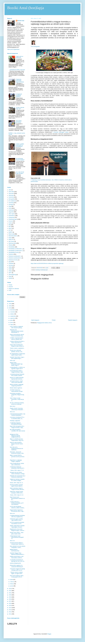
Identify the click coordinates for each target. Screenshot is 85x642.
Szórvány (11, 265)
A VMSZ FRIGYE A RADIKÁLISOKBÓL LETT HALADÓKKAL (17, 503)
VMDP (10, 269)
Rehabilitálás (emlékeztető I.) (16, 248)
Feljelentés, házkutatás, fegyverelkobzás (20, 81)
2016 (10, 603)
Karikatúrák (11, 217)
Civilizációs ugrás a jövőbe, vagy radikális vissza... (16, 519)
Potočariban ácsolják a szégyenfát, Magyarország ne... (17, 395)
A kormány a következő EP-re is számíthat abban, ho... (17, 418)
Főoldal (53, 320)
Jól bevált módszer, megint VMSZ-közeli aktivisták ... (16, 381)
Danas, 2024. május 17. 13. (17, 470)
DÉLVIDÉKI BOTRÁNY (19, 121)
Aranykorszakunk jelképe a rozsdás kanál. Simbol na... (17, 543)
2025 (10, 305)
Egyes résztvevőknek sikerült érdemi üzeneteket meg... (17, 335)
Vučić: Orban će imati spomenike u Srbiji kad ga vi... (17, 399)
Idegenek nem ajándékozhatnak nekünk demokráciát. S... (16, 331)
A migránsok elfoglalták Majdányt (19, 95)
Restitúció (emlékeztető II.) (15, 258)
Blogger (49, 634)
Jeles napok (11, 213)
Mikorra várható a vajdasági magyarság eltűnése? (16, 385)
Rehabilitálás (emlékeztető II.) (16, 250)
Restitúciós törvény (13, 260)
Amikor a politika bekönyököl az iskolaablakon (20, 145)
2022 (10, 590)
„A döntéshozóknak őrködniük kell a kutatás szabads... (17, 375)
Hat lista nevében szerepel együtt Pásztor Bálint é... (16, 485)
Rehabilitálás (12, 247)
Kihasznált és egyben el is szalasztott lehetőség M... (17, 566)
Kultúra (10, 223)
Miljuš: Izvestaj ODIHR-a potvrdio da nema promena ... (17, 457)
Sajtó (10, 261)
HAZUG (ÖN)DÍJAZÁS (15, 563)
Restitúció (11, 254)
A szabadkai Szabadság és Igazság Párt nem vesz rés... (17, 560)
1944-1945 (11, 191)
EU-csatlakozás (12, 201)
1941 (10, 189)
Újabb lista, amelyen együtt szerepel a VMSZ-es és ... (17, 492)
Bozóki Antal (21, 20)
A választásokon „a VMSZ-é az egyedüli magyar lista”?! (17, 368)
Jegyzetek (11, 212)
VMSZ (10, 271)
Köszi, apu (12, 360)
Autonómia (11, 197)
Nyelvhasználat (12, 243)
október (12, 314)
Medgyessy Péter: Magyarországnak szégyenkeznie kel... (15, 436)
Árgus (10, 276)
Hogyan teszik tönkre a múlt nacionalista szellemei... (16, 557)
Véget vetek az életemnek (19, 57)
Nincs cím (12, 411)
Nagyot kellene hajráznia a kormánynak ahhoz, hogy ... (17, 510)
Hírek (10, 208)
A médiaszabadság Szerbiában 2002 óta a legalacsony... (17, 516)
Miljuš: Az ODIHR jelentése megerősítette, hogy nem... (17, 439)
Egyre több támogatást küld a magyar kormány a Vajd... (17, 427)
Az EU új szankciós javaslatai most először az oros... (17, 523)
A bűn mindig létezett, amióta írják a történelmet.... (17, 464)
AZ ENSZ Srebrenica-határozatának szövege (16, 390)
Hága (10, 206)
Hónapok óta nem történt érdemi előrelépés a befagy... (17, 473)
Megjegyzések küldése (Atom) (44, 322)
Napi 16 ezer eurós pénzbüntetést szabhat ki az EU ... (17, 498)
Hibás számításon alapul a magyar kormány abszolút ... (17, 489)
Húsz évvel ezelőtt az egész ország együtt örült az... (16, 576)
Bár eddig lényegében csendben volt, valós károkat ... (17, 431)
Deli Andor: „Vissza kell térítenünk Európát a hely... (17, 452)
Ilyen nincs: (12, 406)
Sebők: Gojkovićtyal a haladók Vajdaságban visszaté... (17, 526)
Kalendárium (12, 215)
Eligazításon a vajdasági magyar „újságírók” (16, 460)
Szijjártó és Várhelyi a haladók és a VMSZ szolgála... (17, 480)
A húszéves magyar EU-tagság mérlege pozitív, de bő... (17, 569)
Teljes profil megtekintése (13, 49)
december (12, 309)
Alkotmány (11, 195)
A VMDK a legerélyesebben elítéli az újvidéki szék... (16, 338)
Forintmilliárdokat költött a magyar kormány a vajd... (17, 371)
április (11, 579)
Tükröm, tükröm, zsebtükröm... (17, 348)
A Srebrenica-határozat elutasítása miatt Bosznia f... (17, 467)
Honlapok (11, 204)
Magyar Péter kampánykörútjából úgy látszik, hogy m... (16, 364)
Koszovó (11, 221)
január (12, 586)
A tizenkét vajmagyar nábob (60, 132)
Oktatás (10, 245)
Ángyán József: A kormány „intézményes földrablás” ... (17, 409)
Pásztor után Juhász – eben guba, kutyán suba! (16, 533)
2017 (10, 601)
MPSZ (10, 228)
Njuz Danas (11, 241)
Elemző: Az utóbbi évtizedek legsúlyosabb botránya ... (17, 378)
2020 (10, 595)
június (11, 322)
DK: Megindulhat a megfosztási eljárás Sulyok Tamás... (17, 354)
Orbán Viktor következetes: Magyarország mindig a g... (17, 345)
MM (9, 224)
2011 (10, 614)
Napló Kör (11, 239)
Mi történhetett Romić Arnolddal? (20, 159)
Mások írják (11, 234)
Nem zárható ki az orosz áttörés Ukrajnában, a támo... (17, 547)
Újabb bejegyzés (35, 320)
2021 (10, 592)
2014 (10, 607)
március (12, 581)
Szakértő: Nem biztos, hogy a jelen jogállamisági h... (17, 358)
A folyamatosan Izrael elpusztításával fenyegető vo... (17, 537)
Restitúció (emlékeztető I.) (15, 256)
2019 (10, 597)
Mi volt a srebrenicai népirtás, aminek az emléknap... (17, 403)
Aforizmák (11, 193)
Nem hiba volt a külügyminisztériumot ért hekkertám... (16, 448)
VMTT (10, 272)
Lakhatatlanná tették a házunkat (17, 69)
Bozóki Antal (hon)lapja (25, 8)
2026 (10, 303)
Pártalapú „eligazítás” (15, 420)
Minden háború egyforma (16, 388)
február (12, 583)
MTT (10, 230)
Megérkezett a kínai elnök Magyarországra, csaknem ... (17, 530)
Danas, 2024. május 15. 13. (17, 495)
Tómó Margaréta (35, 46)
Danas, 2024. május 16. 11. (16, 482)
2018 (10, 599)
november (12, 312)
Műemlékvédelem (13, 235)
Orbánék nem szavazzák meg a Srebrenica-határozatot (17, 476)
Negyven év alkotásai (14, 288)
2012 (10, 611)
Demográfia (11, 199)
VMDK (10, 267)
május (11, 324)
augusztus (12, 318)
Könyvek (11, 286)
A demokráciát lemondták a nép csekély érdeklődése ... (17, 414)
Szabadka (11, 263)
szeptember (13, 316)
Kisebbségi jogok (44, 269)
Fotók (10, 290)
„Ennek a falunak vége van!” (20, 108)
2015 (10, 605)
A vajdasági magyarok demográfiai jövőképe (16, 423)
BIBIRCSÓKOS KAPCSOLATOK (14, 550)
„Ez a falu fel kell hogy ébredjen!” (20, 172)
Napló (10, 237)
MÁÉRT (10, 232)
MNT (10, 226)
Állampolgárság (12, 274)
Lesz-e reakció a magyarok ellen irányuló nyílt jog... (16, 327)
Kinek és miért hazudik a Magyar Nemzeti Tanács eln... (16, 444)
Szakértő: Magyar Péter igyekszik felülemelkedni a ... (17, 553)
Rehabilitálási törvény (14, 252)
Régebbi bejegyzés (72, 320)
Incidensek (11, 210)
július (11, 320)
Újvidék (10, 278)
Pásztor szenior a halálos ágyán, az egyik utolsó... (16, 573)
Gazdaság (37, 269)
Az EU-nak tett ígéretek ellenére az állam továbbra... (17, 507)
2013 (10, 609)
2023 (10, 588)
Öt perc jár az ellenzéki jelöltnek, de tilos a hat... (16, 351)
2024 (10, 308)
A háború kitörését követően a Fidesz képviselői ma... (17, 342)
